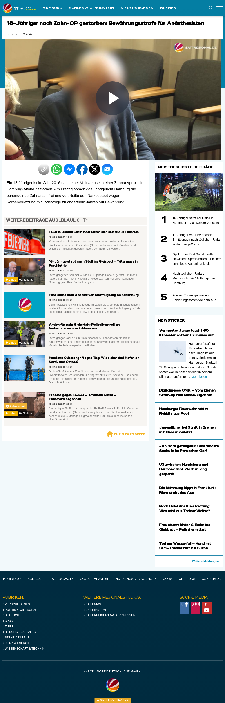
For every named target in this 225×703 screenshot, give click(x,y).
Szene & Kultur (16, 637)
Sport (8, 621)
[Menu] (219, 8)
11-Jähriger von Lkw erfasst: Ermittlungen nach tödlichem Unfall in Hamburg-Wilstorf (196, 239)
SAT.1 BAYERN (94, 610)
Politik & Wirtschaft (20, 610)
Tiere (7, 626)
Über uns (187, 579)
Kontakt (35, 579)
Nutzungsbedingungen (136, 579)
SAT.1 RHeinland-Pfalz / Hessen (109, 615)
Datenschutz (61, 579)
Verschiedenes (16, 604)
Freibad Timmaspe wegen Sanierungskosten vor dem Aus (194, 298)
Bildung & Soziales (19, 632)
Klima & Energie (16, 643)
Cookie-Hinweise (94, 579)
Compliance (212, 579)
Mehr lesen (199, 376)
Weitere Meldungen (205, 561)
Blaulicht (11, 615)
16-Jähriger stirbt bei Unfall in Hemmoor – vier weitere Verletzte (195, 220)
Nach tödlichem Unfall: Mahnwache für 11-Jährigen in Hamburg (193, 278)
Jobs (167, 579)
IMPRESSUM (11, 579)
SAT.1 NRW (92, 604)
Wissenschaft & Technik (23, 648)
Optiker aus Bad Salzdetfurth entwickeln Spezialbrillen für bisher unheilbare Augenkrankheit (196, 258)
